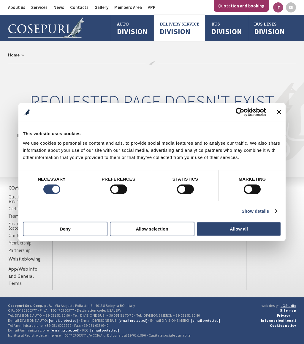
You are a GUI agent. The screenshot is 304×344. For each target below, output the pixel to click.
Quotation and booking (241, 6)
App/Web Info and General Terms (23, 276)
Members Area (128, 7)
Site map (288, 310)
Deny (65, 228)
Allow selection (152, 228)
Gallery (101, 7)
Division (132, 28)
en (291, 7)
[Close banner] (279, 112)
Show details (255, 211)
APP (152, 7)
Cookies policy (283, 325)
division (226, 28)
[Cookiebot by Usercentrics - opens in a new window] (240, 112)
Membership (20, 243)
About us (16, 7)
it (278, 7)
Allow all (239, 228)
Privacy (283, 315)
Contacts (79, 7)
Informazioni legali (278, 320)
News (58, 7)
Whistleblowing (25, 259)
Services (39, 7)
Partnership (20, 250)
